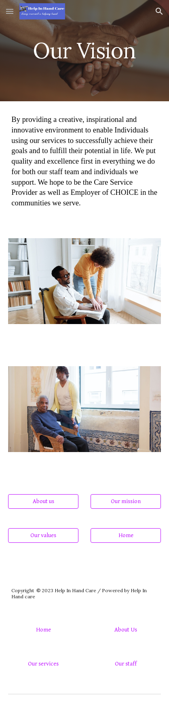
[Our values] (43, 535)
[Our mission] (125, 501)
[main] (84, 50)
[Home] (125, 535)
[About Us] (126, 629)
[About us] (43, 501)
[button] (9, 11)
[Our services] (43, 663)
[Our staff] (126, 663)
